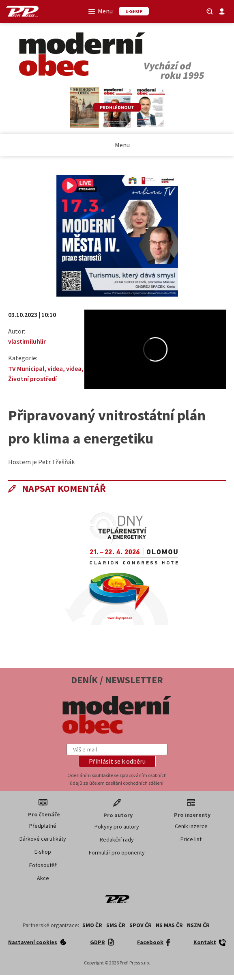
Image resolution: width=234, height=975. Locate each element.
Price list (191, 839)
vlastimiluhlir (27, 341)
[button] (117, 761)
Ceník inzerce (191, 826)
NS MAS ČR (169, 925)
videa (55, 368)
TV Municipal (26, 368)
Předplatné (42, 825)
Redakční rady (117, 839)
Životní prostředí (32, 379)
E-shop (42, 851)
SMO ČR (92, 925)
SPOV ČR (140, 925)
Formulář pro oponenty (117, 852)
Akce (43, 878)
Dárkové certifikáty (42, 838)
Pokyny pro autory (116, 826)
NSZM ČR (198, 925)
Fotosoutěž (43, 865)
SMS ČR (115, 925)
